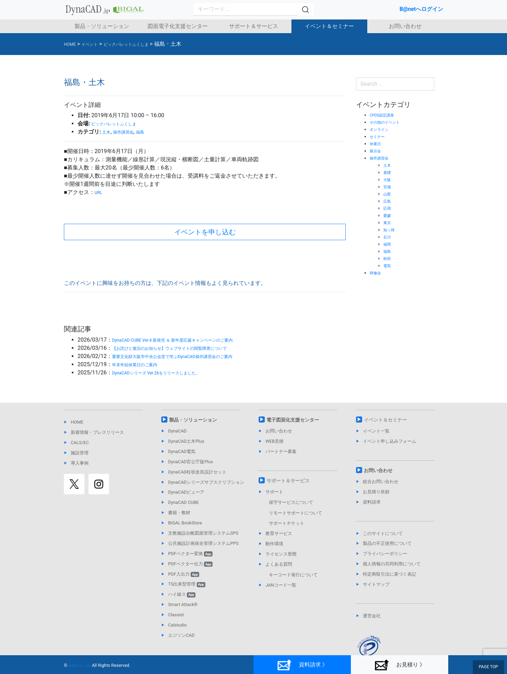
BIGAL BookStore (185, 522)
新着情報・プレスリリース (97, 432)
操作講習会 (129, 131)
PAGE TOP (489, 667)
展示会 (377, 150)
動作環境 (274, 543)
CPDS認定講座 (385, 115)
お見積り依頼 (376, 491)
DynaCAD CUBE (183, 502)
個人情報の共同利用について (392, 563)
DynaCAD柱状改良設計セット (197, 471)
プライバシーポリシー (385, 553)
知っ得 (390, 229)
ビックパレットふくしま (121, 123)
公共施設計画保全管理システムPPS (203, 543)
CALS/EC (80, 442)
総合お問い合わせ (380, 481)
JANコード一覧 (280, 585)
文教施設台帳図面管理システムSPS (203, 533)
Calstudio (177, 625)
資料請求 (372, 502)
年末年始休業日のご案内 (142, 364)
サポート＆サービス (253, 26)
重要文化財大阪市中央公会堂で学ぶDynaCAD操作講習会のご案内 (192, 356)
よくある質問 (278, 564)
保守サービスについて (291, 502)
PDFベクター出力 (190, 563)
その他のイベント (389, 122)
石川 (388, 236)
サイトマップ (376, 584)
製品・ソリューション (101, 26)
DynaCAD (177, 431)
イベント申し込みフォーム (389, 441)
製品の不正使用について (387, 543)
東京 (388, 222)
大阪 (388, 179)
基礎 (388, 172)
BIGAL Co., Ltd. (82, 665)
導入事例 (79, 463)
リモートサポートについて (295, 512)
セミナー (379, 136)
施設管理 (79, 452)
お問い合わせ (405, 26)
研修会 (377, 272)
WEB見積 (274, 441)
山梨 (388, 193)
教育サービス (278, 533)
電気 (388, 265)
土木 (107, 131)
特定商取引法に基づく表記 (389, 574)
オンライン (382, 129)
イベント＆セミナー (329, 26)
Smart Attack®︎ (182, 604)
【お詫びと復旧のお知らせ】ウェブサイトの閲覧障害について (188, 348)
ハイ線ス (181, 594)
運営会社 (372, 615)
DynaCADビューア (186, 492)
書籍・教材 (179, 512)
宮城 (388, 186)
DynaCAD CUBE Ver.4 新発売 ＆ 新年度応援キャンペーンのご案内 (192, 339)
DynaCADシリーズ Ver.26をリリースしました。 (170, 372)
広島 (388, 201)
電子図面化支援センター (292, 420)
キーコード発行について (293, 574)
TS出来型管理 (186, 584)
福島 (151, 131)
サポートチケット (286, 523)
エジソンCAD (181, 635)
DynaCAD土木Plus (186, 441)
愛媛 (388, 215)
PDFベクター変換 (190, 553)
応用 (388, 208)
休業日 (377, 143)
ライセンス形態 (281, 553)
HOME (77, 422)
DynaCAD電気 (181, 451)
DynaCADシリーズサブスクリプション (206, 482)
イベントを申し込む (205, 232)
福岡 (388, 244)
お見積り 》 (399, 665)
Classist (176, 614)
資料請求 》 (302, 665)
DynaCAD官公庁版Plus (190, 461)
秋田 (388, 258)
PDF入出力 (183, 574)
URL (100, 192)
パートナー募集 (281, 451)
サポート (274, 491)
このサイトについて (383, 533)
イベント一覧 (376, 431)
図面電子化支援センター (178, 26)
